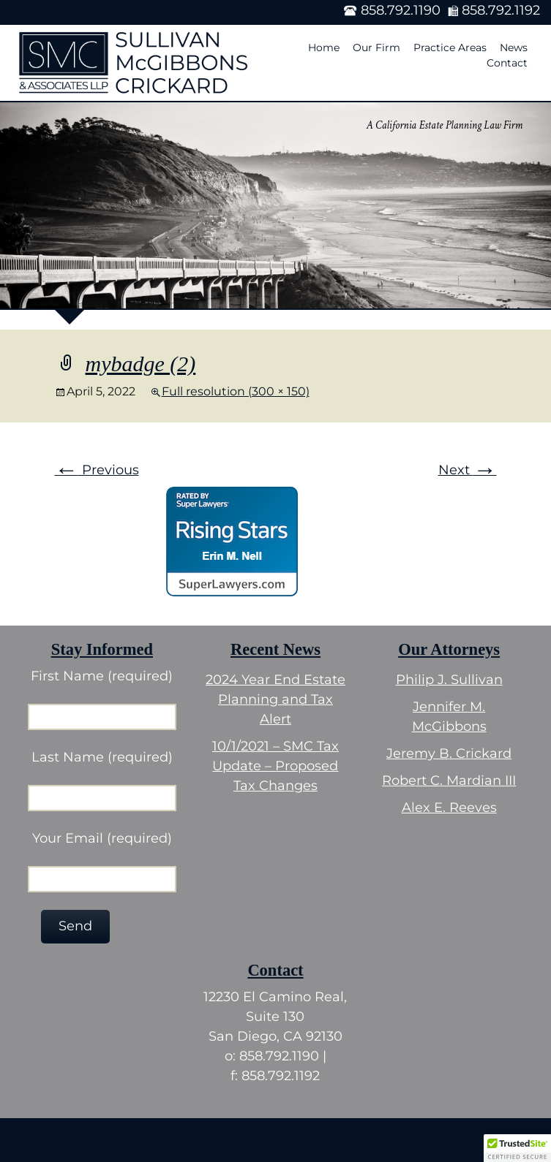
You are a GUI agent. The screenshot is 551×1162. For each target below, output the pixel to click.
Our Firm (376, 47)
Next (467, 470)
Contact (507, 63)
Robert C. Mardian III (449, 780)
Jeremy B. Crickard (448, 753)
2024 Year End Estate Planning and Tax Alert (275, 699)
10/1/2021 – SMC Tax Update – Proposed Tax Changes (275, 766)
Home (324, 47)
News (514, 47)
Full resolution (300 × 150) (236, 391)
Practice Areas (450, 47)
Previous (97, 470)
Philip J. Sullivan (449, 680)
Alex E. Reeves (449, 808)
